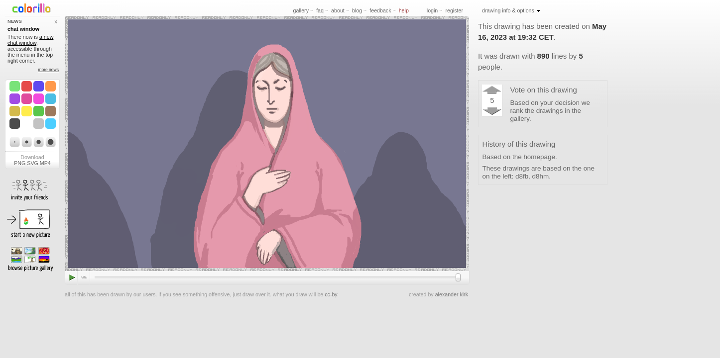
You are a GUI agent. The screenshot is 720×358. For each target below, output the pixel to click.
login (432, 10)
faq (320, 10)
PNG (19, 163)
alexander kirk (451, 294)
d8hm (540, 176)
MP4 (45, 163)
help (404, 10)
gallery (301, 10)
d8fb (521, 176)
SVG (32, 163)
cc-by (331, 294)
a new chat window (30, 40)
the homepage (533, 157)
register (454, 10)
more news (48, 69)
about (338, 10)
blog (357, 10)
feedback (380, 10)
